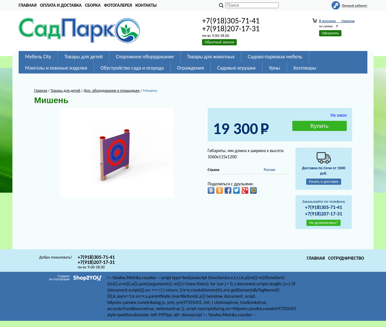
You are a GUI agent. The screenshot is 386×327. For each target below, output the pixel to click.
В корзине (337, 21)
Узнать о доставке (324, 181)
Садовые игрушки (236, 68)
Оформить (330, 33)
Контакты (146, 5)
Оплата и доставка (61, 5)
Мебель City (38, 57)
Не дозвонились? (323, 222)
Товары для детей (83, 57)
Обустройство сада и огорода (132, 68)
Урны (274, 68)
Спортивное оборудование (145, 57)
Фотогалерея (118, 5)
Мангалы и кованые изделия (56, 68)
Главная (27, 5)
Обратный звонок (219, 42)
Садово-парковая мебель (275, 57)
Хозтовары (304, 68)
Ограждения (190, 68)
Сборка (92, 5)
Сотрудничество (346, 258)
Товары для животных (210, 57)
